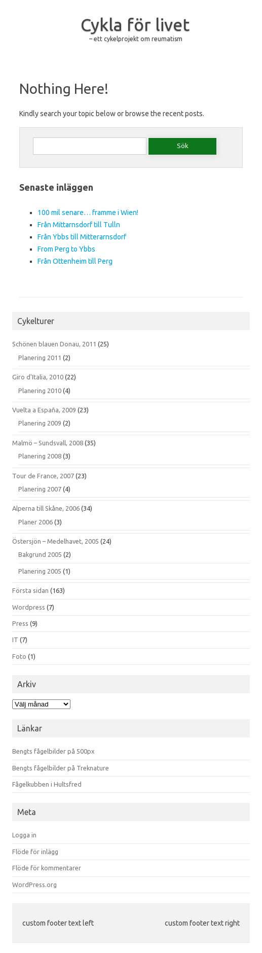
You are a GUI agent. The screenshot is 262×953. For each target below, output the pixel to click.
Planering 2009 (39, 423)
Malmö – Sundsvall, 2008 (47, 442)
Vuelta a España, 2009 (44, 409)
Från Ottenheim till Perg (75, 261)
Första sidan (30, 590)
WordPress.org (34, 884)
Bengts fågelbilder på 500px (53, 751)
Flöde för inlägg (35, 851)
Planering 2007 (39, 488)
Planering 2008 (39, 456)
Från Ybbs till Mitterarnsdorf (82, 237)
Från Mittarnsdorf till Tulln (79, 225)
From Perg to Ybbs (66, 249)
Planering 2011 (39, 357)
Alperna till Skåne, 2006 (46, 508)
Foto (19, 656)
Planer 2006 (35, 521)
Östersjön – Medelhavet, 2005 (55, 541)
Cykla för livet (135, 24)
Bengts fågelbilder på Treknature (60, 767)
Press (20, 623)
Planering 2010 (39, 390)
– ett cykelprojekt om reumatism (135, 39)
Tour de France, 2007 (43, 475)
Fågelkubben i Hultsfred (47, 784)
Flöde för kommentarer (46, 867)
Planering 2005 (39, 571)
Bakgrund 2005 (40, 554)
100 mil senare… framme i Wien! (88, 212)
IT (15, 639)
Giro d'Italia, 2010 (37, 376)
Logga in (24, 834)
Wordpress (28, 607)
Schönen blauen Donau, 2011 (54, 343)
